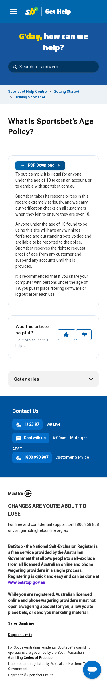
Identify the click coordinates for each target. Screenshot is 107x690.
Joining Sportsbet (30, 97)
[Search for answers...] (53, 67)
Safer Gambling (21, 623)
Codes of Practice (38, 658)
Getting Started (66, 91)
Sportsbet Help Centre (27, 91)
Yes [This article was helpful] (66, 334)
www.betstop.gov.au (26, 582)
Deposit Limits (20, 635)
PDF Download (40, 165)
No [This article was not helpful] (84, 334)
